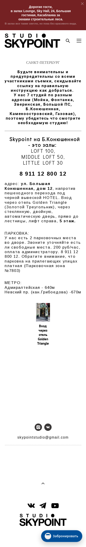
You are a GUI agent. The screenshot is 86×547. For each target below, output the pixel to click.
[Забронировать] (61, 536)
